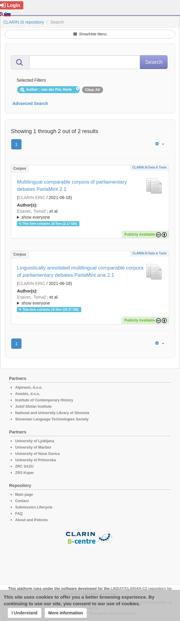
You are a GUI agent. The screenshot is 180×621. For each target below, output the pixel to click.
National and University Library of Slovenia (52, 413)
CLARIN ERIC (31, 197)
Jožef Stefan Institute (33, 406)
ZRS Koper (24, 473)
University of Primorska (35, 460)
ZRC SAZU (24, 466)
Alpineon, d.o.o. (28, 387)
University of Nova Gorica (37, 454)
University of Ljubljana (34, 441)
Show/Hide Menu (90, 34)
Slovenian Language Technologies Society (52, 419)
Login (10, 5)
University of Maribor (33, 447)
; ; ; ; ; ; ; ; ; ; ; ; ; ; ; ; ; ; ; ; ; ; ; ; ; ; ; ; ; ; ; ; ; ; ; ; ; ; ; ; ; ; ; (90, 300)
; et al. (90, 214)
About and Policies (31, 520)
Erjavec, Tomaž (31, 211)
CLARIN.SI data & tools (149, 167)
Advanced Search (30, 103)
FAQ (19, 514)
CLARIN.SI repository (23, 22)
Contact (22, 501)
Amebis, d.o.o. (27, 394)
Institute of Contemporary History (44, 400)
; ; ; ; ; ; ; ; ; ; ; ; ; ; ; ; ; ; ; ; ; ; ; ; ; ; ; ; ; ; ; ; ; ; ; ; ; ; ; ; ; (90, 214)
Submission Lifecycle (33, 507)
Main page (24, 494)
